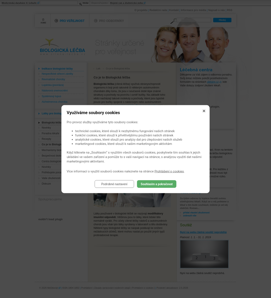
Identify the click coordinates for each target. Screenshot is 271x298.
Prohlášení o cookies (169, 171)
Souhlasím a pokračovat (157, 184)
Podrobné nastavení (114, 184)
